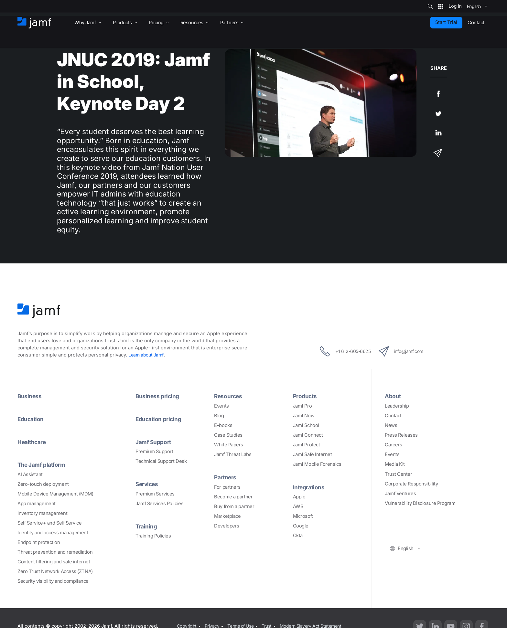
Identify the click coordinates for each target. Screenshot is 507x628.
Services (147, 483)
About (393, 395)
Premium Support (154, 451)
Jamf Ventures (400, 493)
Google (300, 525)
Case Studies (228, 435)
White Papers (228, 445)
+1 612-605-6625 (341, 351)
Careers (393, 445)
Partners (225, 477)
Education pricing (159, 418)
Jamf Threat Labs (232, 454)
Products (305, 395)
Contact (393, 416)
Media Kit (395, 464)
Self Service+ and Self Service (49, 522)
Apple (299, 496)
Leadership (397, 406)
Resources (228, 395)
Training (146, 525)
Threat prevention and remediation (54, 551)
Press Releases (401, 435)
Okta (298, 535)
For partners (227, 487)
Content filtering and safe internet (53, 561)
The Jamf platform (42, 464)
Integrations (309, 486)
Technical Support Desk (161, 461)
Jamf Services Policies (159, 503)
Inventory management (42, 513)
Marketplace (227, 516)
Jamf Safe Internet (312, 454)
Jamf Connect (308, 435)
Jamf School (306, 425)
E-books (223, 425)
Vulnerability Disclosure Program (420, 503)
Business (29, 395)
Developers (226, 525)
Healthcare (32, 441)
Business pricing (158, 395)
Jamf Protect (306, 445)
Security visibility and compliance (53, 581)
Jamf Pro (302, 406)
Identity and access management (52, 532)
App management (36, 503)
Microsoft (303, 516)
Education (31, 418)
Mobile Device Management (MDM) (55, 493)
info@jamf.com (404, 351)
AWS (298, 506)
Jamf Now (303, 416)
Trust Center (398, 474)
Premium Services (155, 493)
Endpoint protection (38, 542)
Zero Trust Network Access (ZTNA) (55, 571)
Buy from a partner (234, 506)
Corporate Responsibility (411, 483)
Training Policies (153, 535)
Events (221, 406)
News (391, 425)
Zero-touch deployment (43, 483)
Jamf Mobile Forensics (317, 464)
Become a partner (233, 496)
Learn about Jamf (147, 355)
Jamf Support (154, 441)
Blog (219, 416)
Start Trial (446, 22)
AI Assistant (30, 474)
